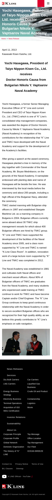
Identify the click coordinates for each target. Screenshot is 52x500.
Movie (30, 407)
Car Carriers (33, 380)
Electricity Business (12, 399)
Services (11, 375)
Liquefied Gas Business (33, 385)
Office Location (34, 438)
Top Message (33, 434)
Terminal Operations (12, 403)
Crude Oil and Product (37, 391)
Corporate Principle (12, 434)
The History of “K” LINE (11, 453)
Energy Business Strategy (11, 393)
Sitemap (19, 469)
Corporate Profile (11, 438)
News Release (13, 39)
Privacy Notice (21, 464)
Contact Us (7, 464)
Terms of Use (37, 464)
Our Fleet (31, 447)
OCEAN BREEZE (35, 451)
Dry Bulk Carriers (11, 380)
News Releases (15, 369)
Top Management (35, 443)
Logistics (31, 403)
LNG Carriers (9, 384)
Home (3, 39)
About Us (11, 430)
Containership (33, 399)
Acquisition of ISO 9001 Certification (11, 409)
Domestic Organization (13, 447)
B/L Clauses (7, 469)
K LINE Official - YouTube (19, 476)
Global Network (10, 443)
